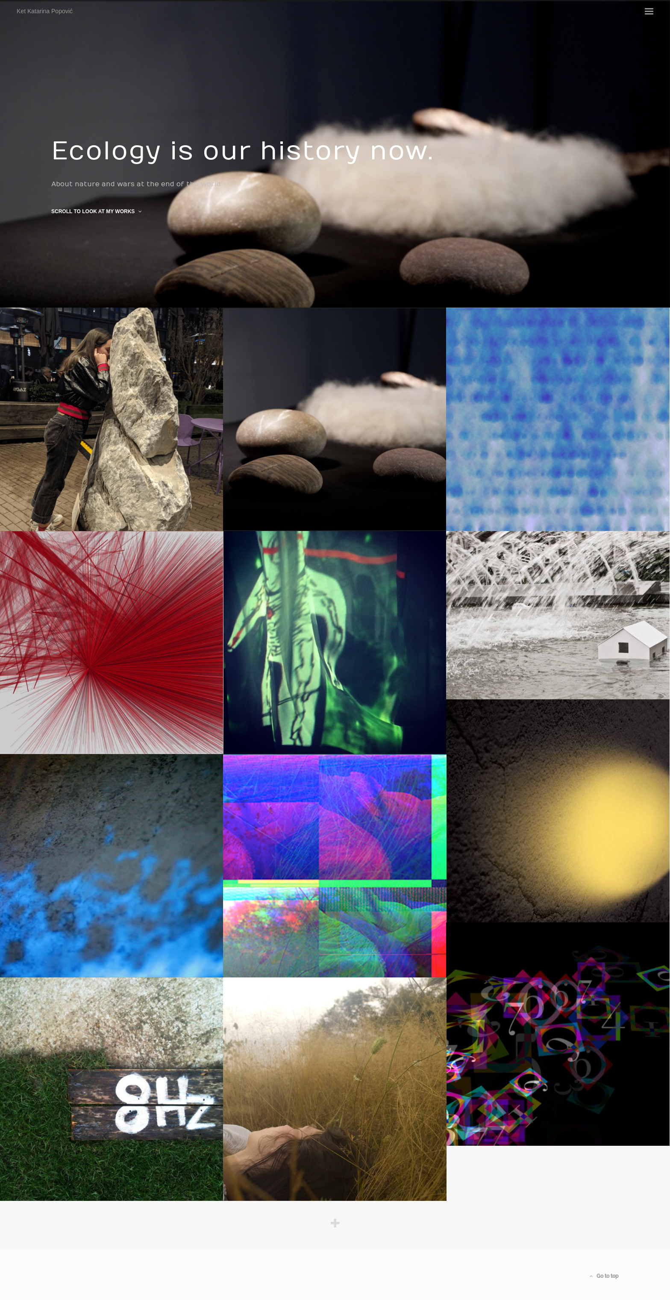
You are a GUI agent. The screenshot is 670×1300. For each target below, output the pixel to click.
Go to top (604, 1276)
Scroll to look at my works (96, 211)
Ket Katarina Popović (79, 24)
